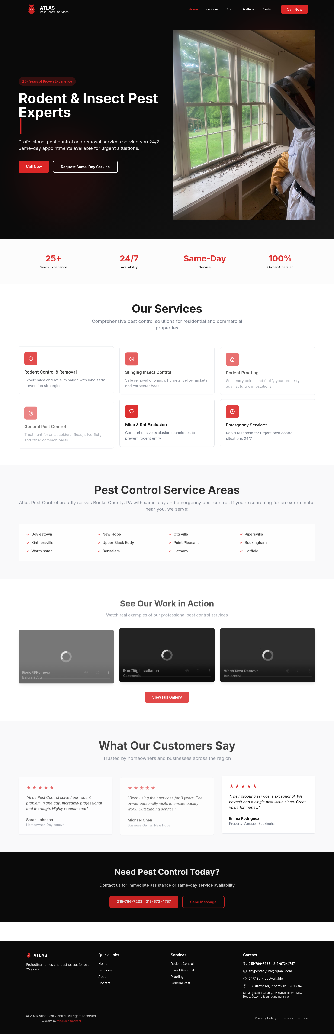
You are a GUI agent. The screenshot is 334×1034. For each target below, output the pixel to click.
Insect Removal (182, 970)
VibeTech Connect (69, 1021)
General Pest (180, 983)
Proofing (177, 977)
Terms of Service (295, 1018)
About (231, 9)
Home (193, 9)
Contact (267, 9)
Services (212, 9)
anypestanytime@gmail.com (270, 971)
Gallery (248, 9)
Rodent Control (182, 964)
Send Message (203, 905)
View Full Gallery (167, 701)
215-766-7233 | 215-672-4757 (144, 904)
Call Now (294, 9)
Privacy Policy (265, 1018)
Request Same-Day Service (85, 166)
